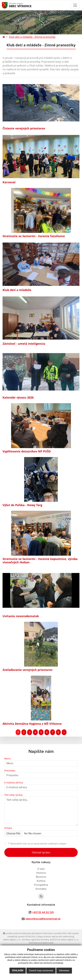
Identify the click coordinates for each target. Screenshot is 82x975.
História (41, 873)
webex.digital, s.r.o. (12, 939)
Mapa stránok (44, 936)
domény (26, 939)
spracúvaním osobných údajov (50, 843)
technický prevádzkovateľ (41, 942)
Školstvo (41, 877)
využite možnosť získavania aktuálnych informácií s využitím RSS (34, 933)
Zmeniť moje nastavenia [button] (41, 970)
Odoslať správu (41, 852)
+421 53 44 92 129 (43, 912)
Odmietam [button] (64, 970)
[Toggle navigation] (75, 5)
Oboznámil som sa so (37, 843)
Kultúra (41, 881)
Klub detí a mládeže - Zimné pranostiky (32, 37)
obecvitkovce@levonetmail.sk (42, 918)
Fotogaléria (41, 885)
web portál (57, 936)
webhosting (68, 936)
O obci (41, 869)
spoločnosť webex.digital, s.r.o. (64, 939)
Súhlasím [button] (17, 970)
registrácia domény (40, 939)
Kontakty (41, 889)
